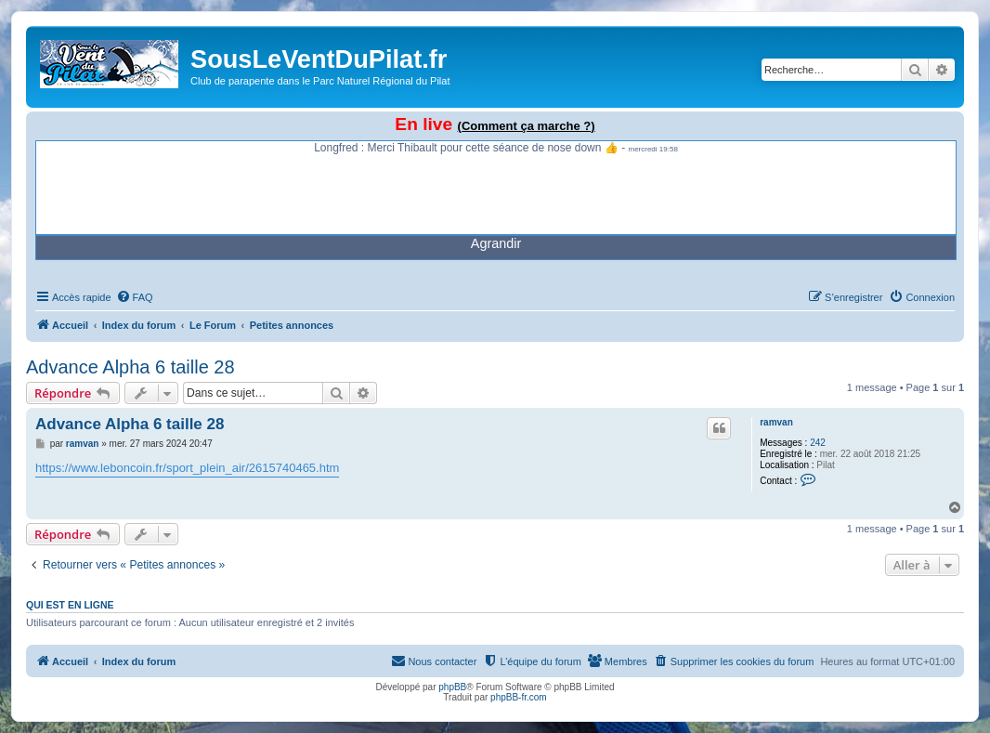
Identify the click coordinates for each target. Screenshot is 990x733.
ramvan (776, 422)
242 (818, 443)
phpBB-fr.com (518, 697)
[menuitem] (134, 297)
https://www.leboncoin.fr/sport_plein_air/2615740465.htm (187, 468)
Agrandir (496, 243)
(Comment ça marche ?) (526, 126)
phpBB (452, 687)
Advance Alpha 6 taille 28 (130, 367)
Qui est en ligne (70, 604)
